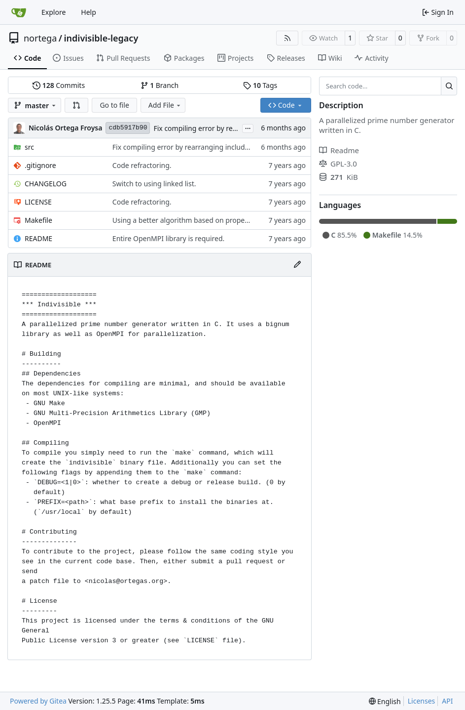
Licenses (421, 701)
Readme (339, 150)
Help (88, 12)
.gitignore (40, 165)
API (447, 701)
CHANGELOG (46, 183)
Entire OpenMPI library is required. (168, 238)
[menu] (385, 701)
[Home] (19, 12)
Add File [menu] (165, 105)
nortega (40, 38)
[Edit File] (297, 264)
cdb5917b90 (127, 127)
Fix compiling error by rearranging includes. (224, 128)
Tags (260, 85)
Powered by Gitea (38, 701)
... (248, 127)
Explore (53, 12)
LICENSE (38, 202)
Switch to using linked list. (154, 183)
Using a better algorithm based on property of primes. (200, 220)
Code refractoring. (142, 165)
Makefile (38, 220)
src (29, 147)
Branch (160, 85)
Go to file (114, 105)
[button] (76, 105)
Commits (59, 85)
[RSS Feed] (287, 38)
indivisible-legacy (101, 38)
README (38, 238)
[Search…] (449, 86)
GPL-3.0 (338, 163)
